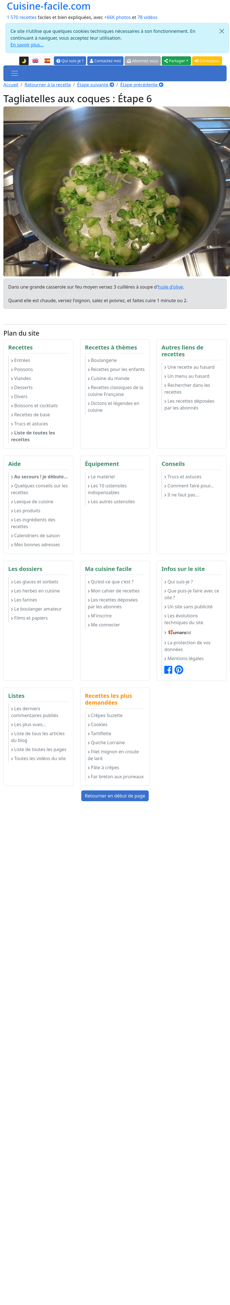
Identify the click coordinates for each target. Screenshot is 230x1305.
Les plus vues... (28, 724)
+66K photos (117, 17)
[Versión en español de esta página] (47, 60)
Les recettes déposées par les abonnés (189, 404)
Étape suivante (95, 85)
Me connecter (104, 625)
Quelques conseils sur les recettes (39, 489)
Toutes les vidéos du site (38, 758)
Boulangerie (102, 360)
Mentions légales (184, 658)
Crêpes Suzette (105, 715)
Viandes (21, 378)
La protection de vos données (187, 645)
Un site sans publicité (188, 607)
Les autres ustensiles (111, 501)
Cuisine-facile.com (49, 6)
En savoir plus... (27, 45)
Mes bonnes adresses (35, 544)
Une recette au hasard (189, 367)
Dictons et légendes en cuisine (113, 406)
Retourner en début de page (115, 796)
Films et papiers (29, 618)
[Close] (222, 31)
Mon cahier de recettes (114, 591)
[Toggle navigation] (15, 73)
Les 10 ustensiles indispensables (107, 489)
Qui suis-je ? (70, 60)
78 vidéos (147, 17)
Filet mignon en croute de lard (113, 755)
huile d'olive (170, 287)
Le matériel (101, 477)
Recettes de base (30, 414)
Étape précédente (141, 85)
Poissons (22, 369)
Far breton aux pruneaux (116, 776)
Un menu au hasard (186, 376)
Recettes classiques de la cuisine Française (115, 390)
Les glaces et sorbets (34, 582)
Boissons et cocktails (34, 405)
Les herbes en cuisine (35, 591)
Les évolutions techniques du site (183, 619)
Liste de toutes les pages (38, 749)
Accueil (10, 85)
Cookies (98, 724)
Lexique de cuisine (32, 501)
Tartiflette (99, 733)
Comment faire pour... (189, 486)
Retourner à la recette (48, 85)
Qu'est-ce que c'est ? (111, 582)
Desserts (22, 387)
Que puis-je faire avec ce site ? (191, 594)
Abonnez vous (142, 60)
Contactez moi (105, 60)
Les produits (25, 511)
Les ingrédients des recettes (33, 523)
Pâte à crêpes (103, 767)
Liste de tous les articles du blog (38, 736)
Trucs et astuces (29, 424)
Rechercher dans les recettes (187, 388)
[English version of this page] (35, 60)
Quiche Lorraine (106, 742)
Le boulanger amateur (36, 609)
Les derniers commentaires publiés (34, 711)
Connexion (207, 60)
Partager (174, 60)
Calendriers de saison (35, 535)
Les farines (24, 600)
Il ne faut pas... (181, 495)
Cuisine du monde (108, 378)
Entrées (20, 360)
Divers (19, 396)
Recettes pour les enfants (116, 369)
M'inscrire (100, 616)
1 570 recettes (22, 17)
